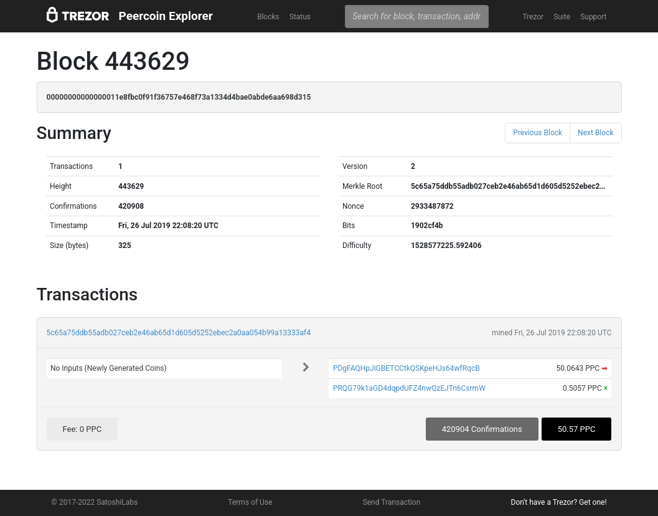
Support (593, 16)
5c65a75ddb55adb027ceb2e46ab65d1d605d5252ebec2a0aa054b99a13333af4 (179, 332)
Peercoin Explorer (166, 16)
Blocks (268, 16)
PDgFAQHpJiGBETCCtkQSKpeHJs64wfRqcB (406, 368)
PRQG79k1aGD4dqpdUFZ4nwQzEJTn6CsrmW (409, 388)
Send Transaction (392, 502)
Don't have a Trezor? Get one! (559, 502)
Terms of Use (250, 502)
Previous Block (537, 132)
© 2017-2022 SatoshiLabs (95, 502)
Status (300, 16)
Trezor (532, 16)
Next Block (595, 132)
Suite (561, 16)
